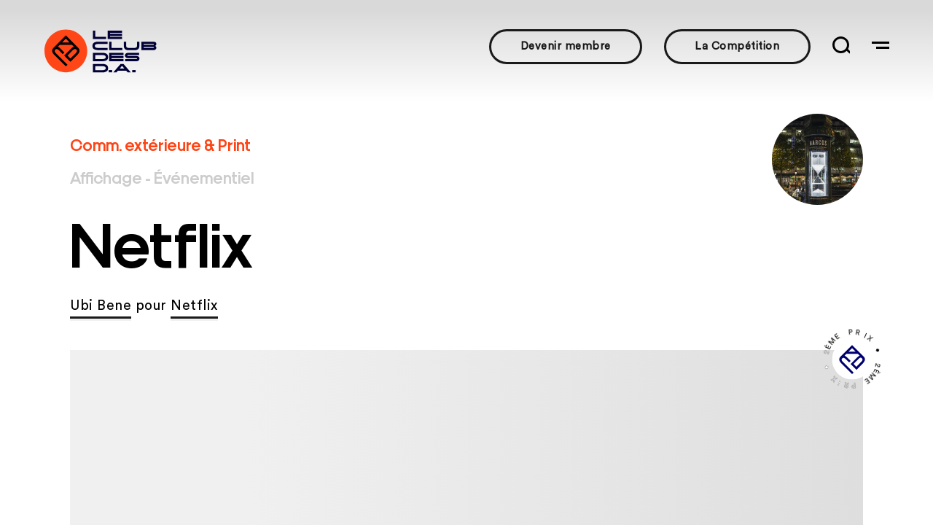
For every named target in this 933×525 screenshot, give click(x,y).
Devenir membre (565, 46)
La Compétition (737, 46)
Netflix (194, 306)
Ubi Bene (100, 306)
